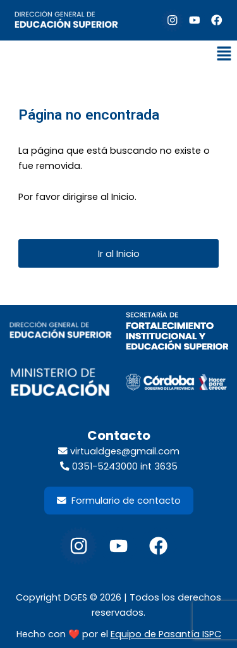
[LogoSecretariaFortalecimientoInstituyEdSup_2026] (177, 331)
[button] (224, 54)
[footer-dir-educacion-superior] (60, 330)
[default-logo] (66, 20)
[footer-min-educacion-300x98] (60, 383)
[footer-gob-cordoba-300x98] (177, 382)
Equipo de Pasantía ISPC (166, 634)
